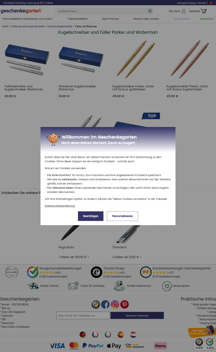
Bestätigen (90, 216)
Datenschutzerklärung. (60, 206)
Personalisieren (122, 216)
